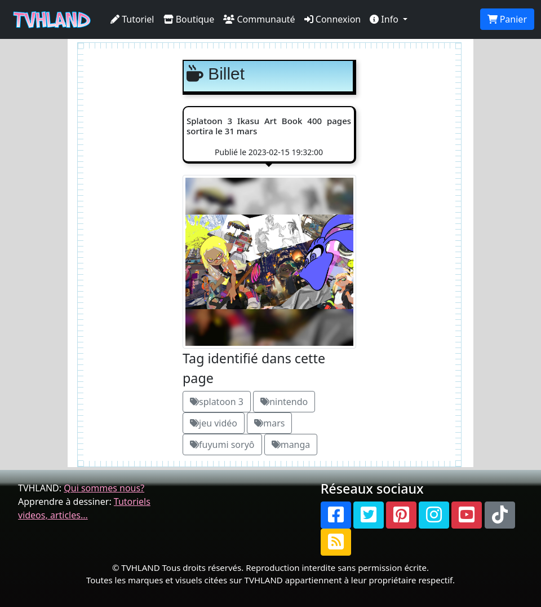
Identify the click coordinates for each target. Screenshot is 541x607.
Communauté (259, 19)
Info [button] (385, 19)
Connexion (332, 19)
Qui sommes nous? (104, 488)
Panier (507, 19)
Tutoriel (132, 19)
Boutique (189, 19)
